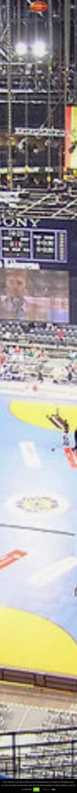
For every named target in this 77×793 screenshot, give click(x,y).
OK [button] (36, 789)
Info (53, 789)
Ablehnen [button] (45, 789)
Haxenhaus (38, 7)
